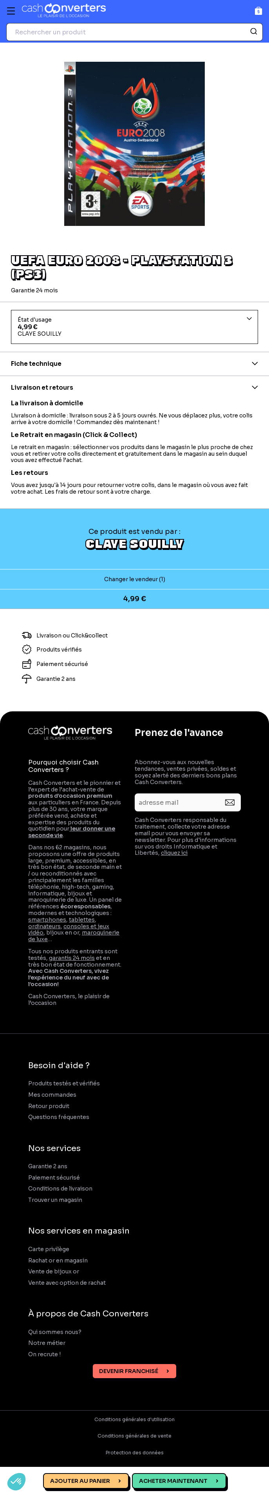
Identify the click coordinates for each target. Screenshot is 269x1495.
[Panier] (259, 11)
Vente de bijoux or (53, 1271)
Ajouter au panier (80, 1480)
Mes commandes (52, 1095)
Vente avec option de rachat (67, 1283)
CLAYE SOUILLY (134, 543)
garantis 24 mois (72, 957)
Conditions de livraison (60, 1188)
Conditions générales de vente (134, 1436)
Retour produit (48, 1106)
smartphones (47, 919)
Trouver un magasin (55, 1200)
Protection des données (135, 1453)
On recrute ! (45, 1354)
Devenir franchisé (128, 1371)
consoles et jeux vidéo (68, 929)
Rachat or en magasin (58, 1260)
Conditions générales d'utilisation (134, 1419)
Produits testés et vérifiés (64, 1083)
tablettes (82, 919)
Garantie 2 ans (47, 1166)
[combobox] (134, 32)
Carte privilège (48, 1249)
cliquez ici (174, 852)
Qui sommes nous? (54, 1332)
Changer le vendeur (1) (134, 579)
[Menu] (11, 11)
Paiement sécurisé (54, 1178)
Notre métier (46, 1343)
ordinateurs (44, 926)
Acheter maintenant (173, 1480)
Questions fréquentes (58, 1117)
